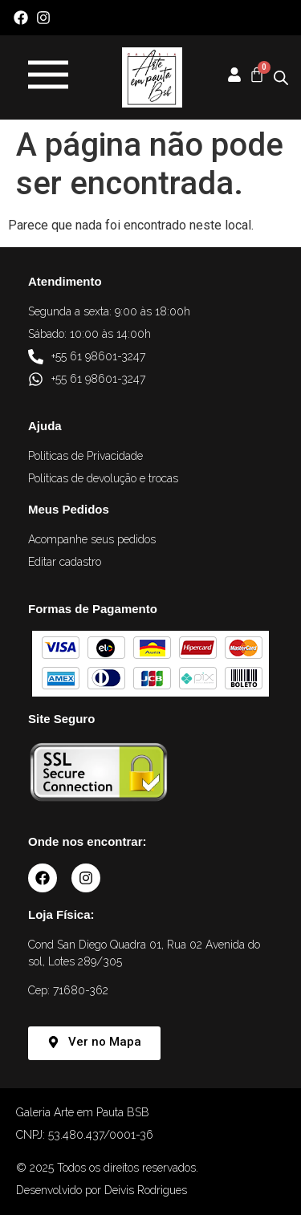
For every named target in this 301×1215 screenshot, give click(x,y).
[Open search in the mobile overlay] (281, 78)
